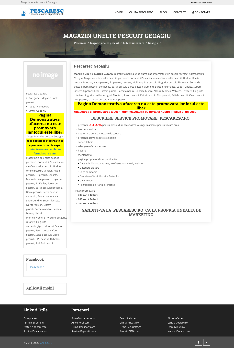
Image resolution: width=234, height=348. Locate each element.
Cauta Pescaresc (141, 12)
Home (119, 12)
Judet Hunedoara (133, 43)
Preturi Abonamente (34, 326)
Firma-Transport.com (83, 326)
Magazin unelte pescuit (104, 43)
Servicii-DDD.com (129, 331)
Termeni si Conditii (33, 322)
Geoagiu (153, 43)
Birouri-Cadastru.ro (178, 318)
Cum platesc (30, 318)
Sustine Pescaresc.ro (34, 331)
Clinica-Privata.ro (129, 322)
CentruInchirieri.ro (130, 318)
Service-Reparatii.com (83, 331)
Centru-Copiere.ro (177, 322)
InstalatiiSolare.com (178, 331)
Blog (163, 12)
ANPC (43, 342)
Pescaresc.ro (128, 210)
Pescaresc (80, 43)
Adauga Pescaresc (202, 2)
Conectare (201, 12)
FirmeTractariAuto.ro (83, 318)
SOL (49, 342)
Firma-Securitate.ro (130, 326)
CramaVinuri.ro (176, 326)
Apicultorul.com (80, 322)
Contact (179, 12)
